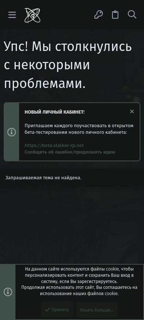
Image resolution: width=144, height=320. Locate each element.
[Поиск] (131, 14)
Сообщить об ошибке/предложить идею (70, 152)
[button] (12, 14)
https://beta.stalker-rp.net (54, 145)
